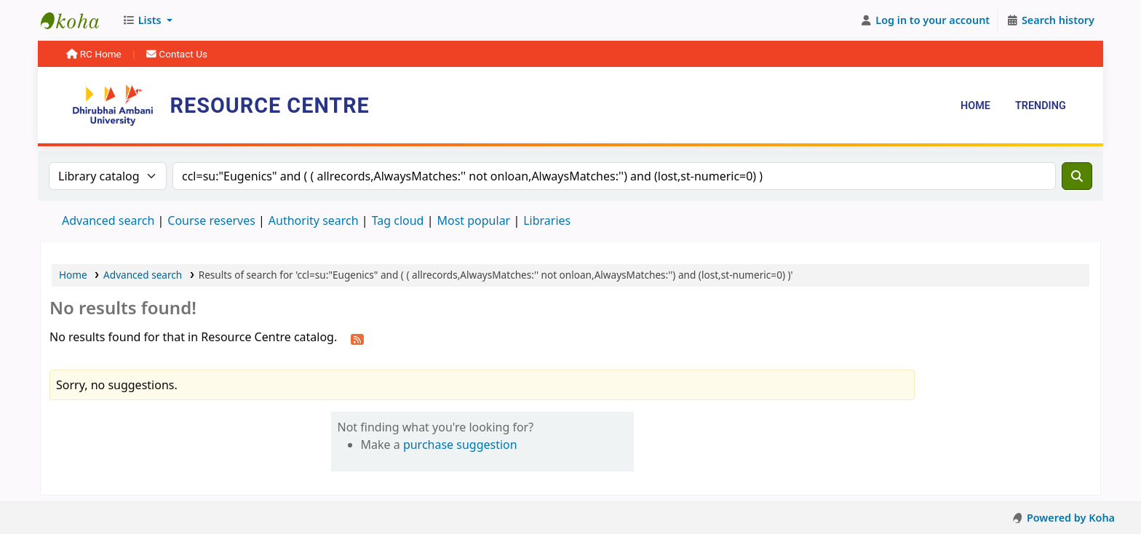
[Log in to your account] (925, 20)
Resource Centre (77, 20)
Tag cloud (398, 220)
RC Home (95, 54)
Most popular (473, 220)
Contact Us (176, 54)
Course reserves (211, 220)
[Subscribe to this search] (357, 338)
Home (975, 106)
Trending (1040, 106)
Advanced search (108, 220)
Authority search (314, 220)
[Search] (1077, 176)
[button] (147, 20)
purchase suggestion (460, 445)
